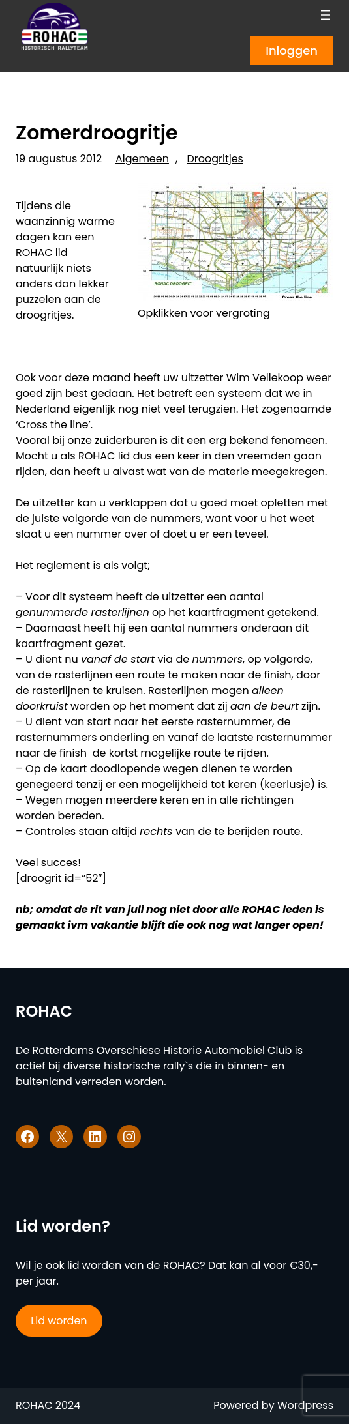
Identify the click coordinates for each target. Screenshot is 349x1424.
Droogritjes (215, 158)
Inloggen (292, 50)
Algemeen (142, 158)
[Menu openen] (325, 15)
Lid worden (59, 1320)
